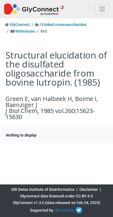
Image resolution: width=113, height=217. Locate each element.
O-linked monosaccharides (63, 24)
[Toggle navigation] (102, 9)
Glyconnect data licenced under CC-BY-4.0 (56, 196)
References (25, 31)
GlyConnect (20, 24)
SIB (57, 210)
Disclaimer (89, 189)
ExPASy (67, 210)
